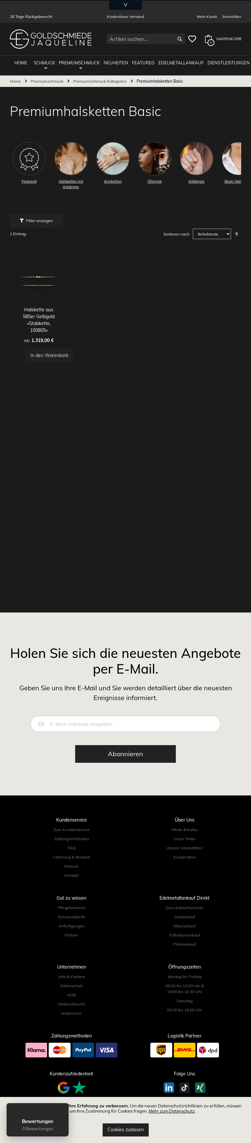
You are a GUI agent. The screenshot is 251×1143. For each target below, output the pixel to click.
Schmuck (44, 62)
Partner (71, 935)
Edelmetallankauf (178, 62)
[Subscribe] (125, 754)
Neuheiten (115, 62)
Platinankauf (184, 944)
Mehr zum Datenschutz (172, 1111)
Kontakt (71, 875)
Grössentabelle (71, 916)
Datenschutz (71, 985)
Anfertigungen (72, 925)
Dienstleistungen (226, 62)
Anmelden (231, 16)
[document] (125, 1119)
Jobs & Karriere (71, 976)
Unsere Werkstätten (184, 847)
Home (16, 80)
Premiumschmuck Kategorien (100, 80)
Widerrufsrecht (71, 1004)
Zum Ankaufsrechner (185, 907)
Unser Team (184, 838)
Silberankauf (184, 925)
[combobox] (146, 39)
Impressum (71, 1013)
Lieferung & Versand (71, 857)
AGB (71, 994)
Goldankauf (184, 916)
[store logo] (51, 39)
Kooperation (185, 857)
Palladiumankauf (184, 935)
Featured (141, 62)
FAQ (71, 847)
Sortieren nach (176, 233)
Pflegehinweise (72, 907)
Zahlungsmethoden (71, 838)
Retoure (71, 866)
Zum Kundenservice (72, 829)
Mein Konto (207, 16)
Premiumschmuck (79, 62)
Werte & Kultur (184, 829)
